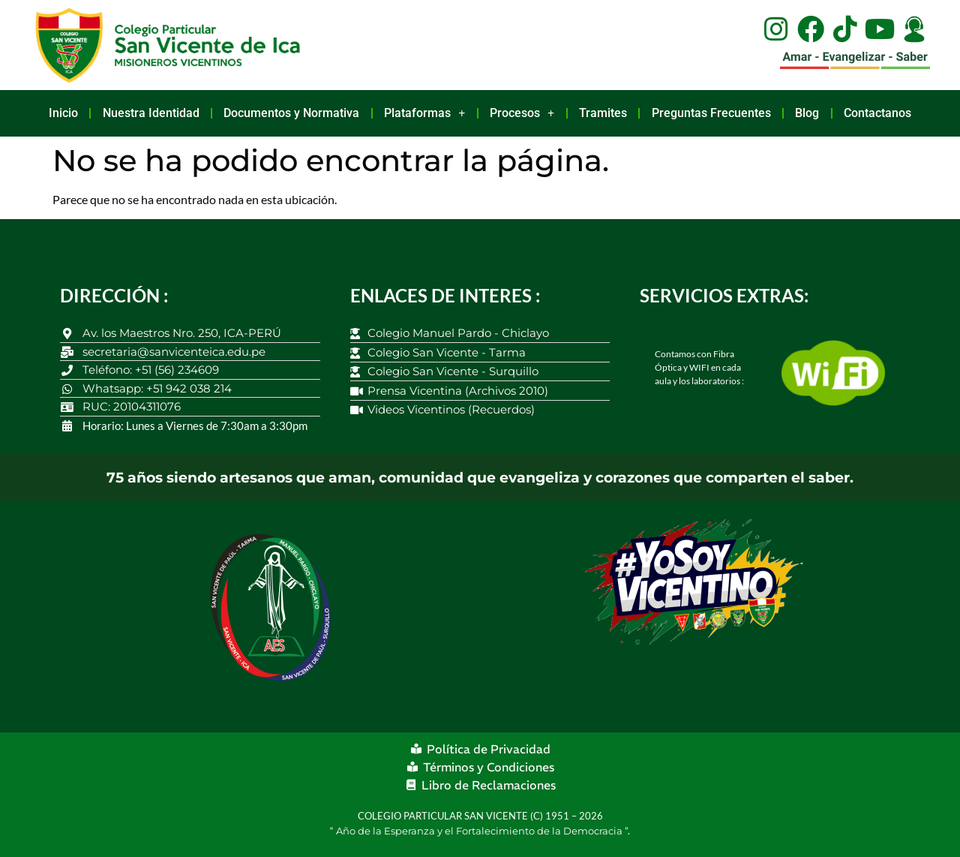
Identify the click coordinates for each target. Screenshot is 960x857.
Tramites (603, 113)
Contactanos (877, 113)
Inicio (63, 113)
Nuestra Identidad (151, 113)
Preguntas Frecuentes (711, 113)
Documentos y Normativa (291, 113)
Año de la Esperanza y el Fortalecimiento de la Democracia (480, 831)
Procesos (522, 113)
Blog (807, 113)
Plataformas (424, 113)
